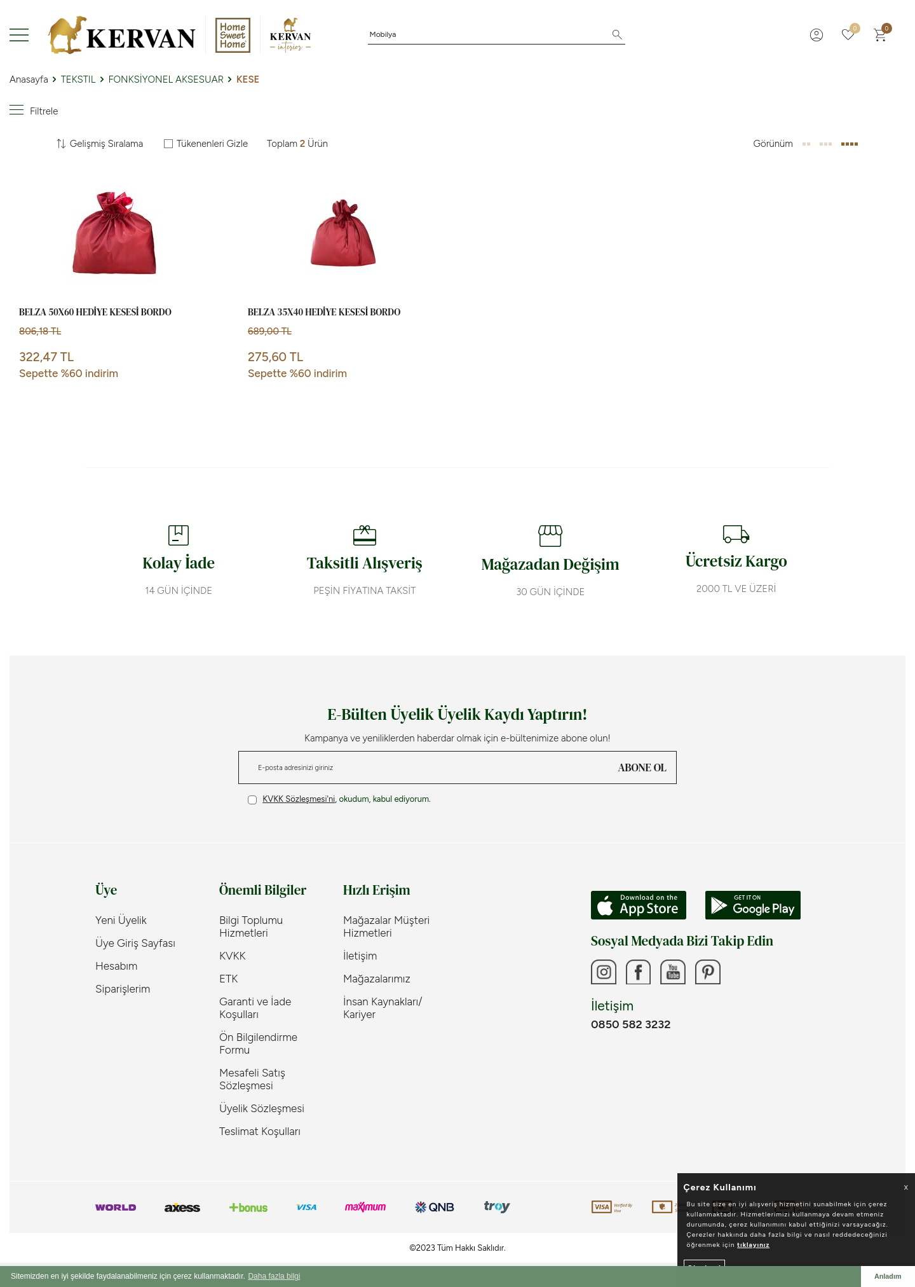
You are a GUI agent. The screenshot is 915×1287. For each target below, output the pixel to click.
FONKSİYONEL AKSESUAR (165, 79)
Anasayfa (29, 79)
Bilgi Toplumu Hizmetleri (251, 926)
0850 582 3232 (630, 1024)
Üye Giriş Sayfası (135, 943)
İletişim (360, 955)
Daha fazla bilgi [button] (274, 1276)
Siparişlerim (122, 988)
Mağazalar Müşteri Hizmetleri (386, 926)
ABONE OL (642, 767)
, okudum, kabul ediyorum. (339, 799)
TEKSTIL (78, 79)
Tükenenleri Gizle (206, 143)
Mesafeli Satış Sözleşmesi (252, 1079)
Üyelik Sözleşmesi (261, 1108)
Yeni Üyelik (121, 920)
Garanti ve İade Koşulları (255, 1008)
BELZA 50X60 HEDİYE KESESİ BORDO (95, 312)
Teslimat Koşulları (260, 1131)
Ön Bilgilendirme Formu (258, 1043)
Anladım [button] (888, 1276)
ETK (228, 978)
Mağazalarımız (376, 978)
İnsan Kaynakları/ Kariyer (383, 1008)
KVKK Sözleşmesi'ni (298, 799)
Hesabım (116, 966)
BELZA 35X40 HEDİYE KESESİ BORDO (324, 312)
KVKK (232, 955)
